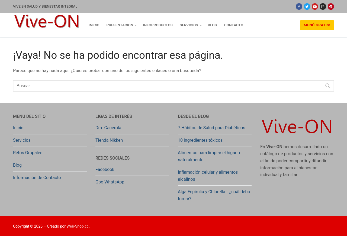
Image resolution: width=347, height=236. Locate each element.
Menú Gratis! (317, 25)
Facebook (104, 169)
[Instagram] (323, 6)
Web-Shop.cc (78, 226)
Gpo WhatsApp (109, 182)
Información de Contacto (37, 177)
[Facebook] (299, 6)
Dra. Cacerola (108, 127)
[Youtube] (315, 6)
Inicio (18, 127)
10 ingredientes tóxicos (200, 140)
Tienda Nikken (109, 140)
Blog (17, 165)
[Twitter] (307, 6)
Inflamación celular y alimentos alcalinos (208, 176)
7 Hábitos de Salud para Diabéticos (211, 127)
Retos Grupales (27, 152)
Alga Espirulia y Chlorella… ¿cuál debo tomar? (214, 195)
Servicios (22, 140)
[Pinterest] (331, 6)
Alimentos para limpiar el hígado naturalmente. (209, 156)
